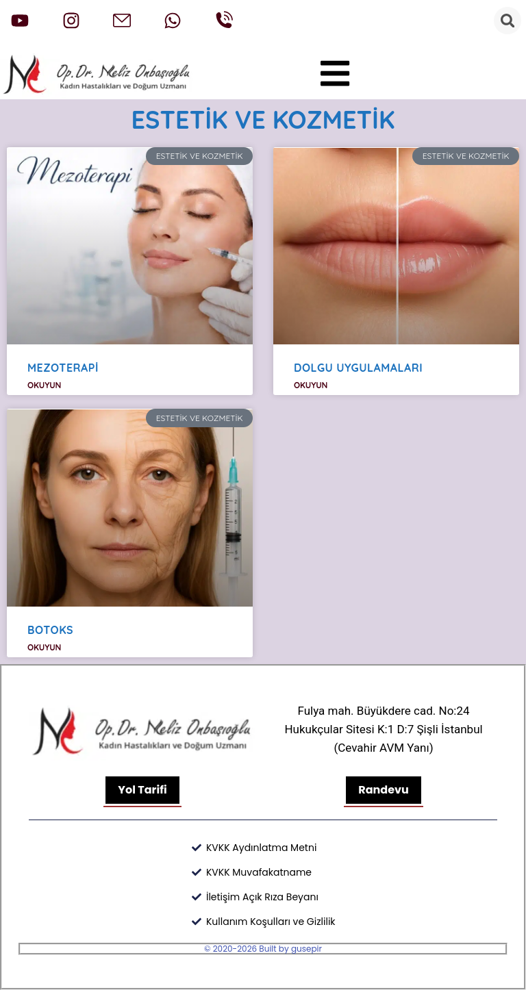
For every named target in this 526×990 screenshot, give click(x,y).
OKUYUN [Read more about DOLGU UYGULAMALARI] (310, 385)
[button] (335, 73)
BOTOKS (50, 630)
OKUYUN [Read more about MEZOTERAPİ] (44, 385)
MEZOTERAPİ (63, 368)
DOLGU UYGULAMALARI (358, 368)
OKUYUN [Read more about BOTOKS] (44, 647)
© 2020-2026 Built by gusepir (263, 948)
